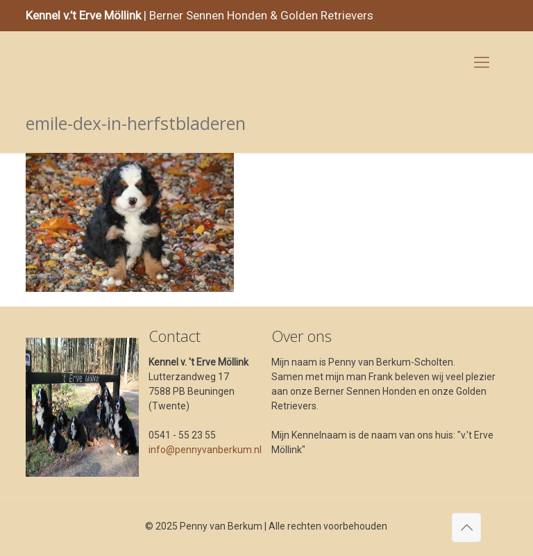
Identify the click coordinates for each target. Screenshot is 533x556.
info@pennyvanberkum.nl (205, 449)
